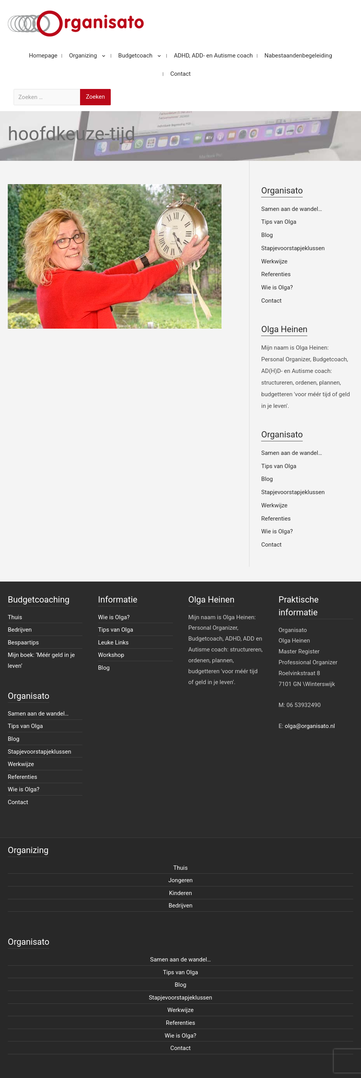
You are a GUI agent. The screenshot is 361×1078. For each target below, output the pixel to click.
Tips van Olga (278, 221)
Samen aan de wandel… (291, 208)
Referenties (276, 274)
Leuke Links (113, 642)
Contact (271, 300)
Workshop (111, 654)
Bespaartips (23, 642)
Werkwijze (274, 261)
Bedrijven (20, 629)
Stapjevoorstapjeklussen (292, 248)
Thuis (15, 617)
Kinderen (180, 893)
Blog (267, 235)
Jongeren (180, 880)
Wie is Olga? (277, 287)
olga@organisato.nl (310, 726)
